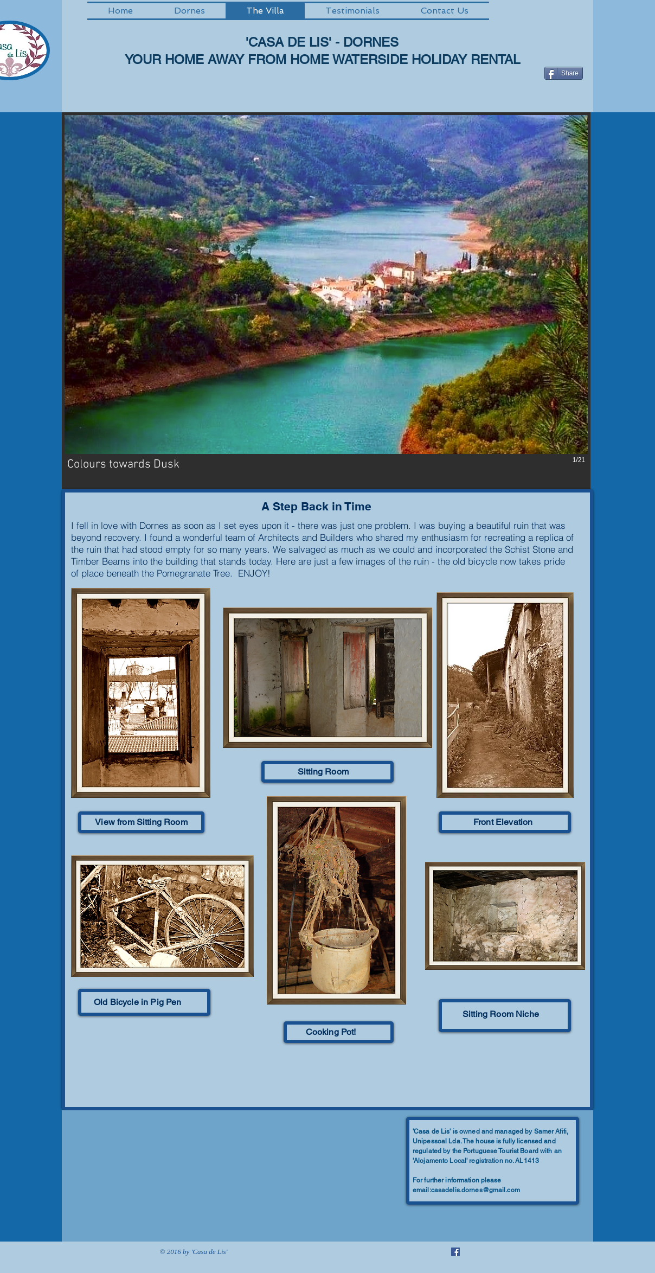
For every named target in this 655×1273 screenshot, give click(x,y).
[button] (326, 300)
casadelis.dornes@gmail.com (475, 1190)
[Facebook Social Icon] (455, 1252)
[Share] (563, 73)
